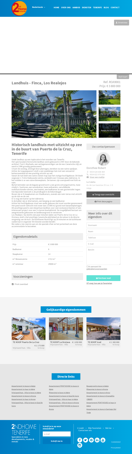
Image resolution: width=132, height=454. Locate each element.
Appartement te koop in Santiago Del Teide (101, 411)
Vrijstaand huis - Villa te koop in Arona (64, 402)
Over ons (66, 7)
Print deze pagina (103, 201)
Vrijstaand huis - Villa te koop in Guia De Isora (27, 404)
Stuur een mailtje (95, 177)
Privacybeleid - (115, 449)
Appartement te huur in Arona (23, 399)
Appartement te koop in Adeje (23, 386)
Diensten (86, 7)
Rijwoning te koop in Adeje (59, 392)
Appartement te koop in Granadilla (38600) (100, 397)
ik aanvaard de (96, 267)
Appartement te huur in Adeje (23, 389)
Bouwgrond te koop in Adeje (97, 386)
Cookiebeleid (115, 442)
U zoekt (80, 428)
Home (56, 7)
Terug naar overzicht (103, 194)
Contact (115, 7)
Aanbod (76, 7)
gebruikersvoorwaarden (96, 268)
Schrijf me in (57, 441)
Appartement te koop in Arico (98, 392)
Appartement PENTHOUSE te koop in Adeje (64, 388)
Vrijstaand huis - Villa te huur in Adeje (63, 399)
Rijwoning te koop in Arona (97, 389)
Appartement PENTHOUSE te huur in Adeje (101, 404)
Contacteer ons (85, 430)
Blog (106, 7)
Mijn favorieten (94, 428)
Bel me (108, 428)
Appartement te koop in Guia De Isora (64, 396)
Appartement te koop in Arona (24, 396)
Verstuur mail (103, 278)
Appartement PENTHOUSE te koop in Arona (64, 407)
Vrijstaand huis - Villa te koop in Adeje (26, 392)
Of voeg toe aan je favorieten (99, 283)
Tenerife (97, 7)
